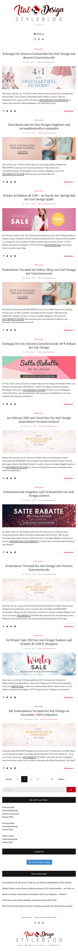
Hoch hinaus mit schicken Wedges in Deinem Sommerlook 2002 (29, 900)
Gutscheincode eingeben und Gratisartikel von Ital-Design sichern (39, 493)
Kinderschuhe (8, 836)
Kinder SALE (7, 842)
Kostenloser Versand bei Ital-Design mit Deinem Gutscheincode (39, 567)
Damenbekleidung (10, 810)
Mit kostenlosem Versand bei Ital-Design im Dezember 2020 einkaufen (39, 712)
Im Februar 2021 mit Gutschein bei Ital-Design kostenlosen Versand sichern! (39, 419)
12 (52, 779)
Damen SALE (8, 817)
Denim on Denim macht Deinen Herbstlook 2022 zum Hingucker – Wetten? (34, 894)
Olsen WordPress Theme (30, 945)
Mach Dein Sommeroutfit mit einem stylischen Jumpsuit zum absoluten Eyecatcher (37, 906)
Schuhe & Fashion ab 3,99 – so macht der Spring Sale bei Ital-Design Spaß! (39, 197)
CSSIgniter (54, 945)
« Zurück (8, 779)
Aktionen (39, 49)
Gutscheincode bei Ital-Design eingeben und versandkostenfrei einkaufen (39, 126)
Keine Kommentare (46, 62)
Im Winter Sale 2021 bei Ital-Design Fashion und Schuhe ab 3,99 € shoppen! (39, 642)
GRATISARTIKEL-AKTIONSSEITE (53, 100)
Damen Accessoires (10, 814)
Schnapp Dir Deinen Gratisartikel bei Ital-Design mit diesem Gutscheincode (39, 55)
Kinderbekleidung (9, 839)
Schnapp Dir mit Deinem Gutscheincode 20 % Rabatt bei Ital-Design (39, 345)
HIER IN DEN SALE (53, 245)
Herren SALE (7, 829)
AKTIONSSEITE (24, 615)
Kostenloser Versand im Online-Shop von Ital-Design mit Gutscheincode (39, 271)
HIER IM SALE (17, 686)
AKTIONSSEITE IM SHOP (13, 174)
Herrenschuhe (8, 823)
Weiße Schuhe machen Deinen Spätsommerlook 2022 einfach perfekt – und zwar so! (38, 888)
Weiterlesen (68, 111)
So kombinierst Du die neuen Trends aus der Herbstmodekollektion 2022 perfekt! (37, 882)
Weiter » (62, 779)
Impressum (26, 917)
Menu (39, 34)
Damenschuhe (8, 807)
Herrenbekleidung (10, 826)
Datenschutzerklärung (45, 917)
